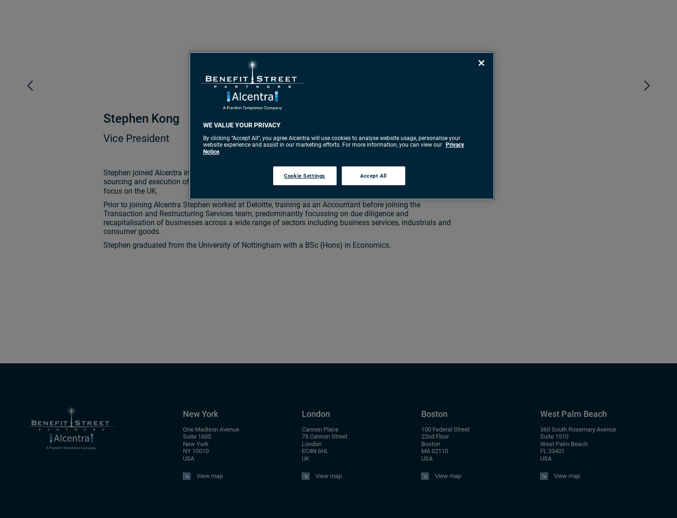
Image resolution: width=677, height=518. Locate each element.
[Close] (481, 63)
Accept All (373, 175)
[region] (342, 126)
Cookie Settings (304, 175)
